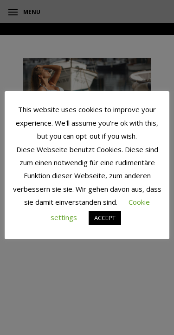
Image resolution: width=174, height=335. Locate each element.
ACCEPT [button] (105, 218)
